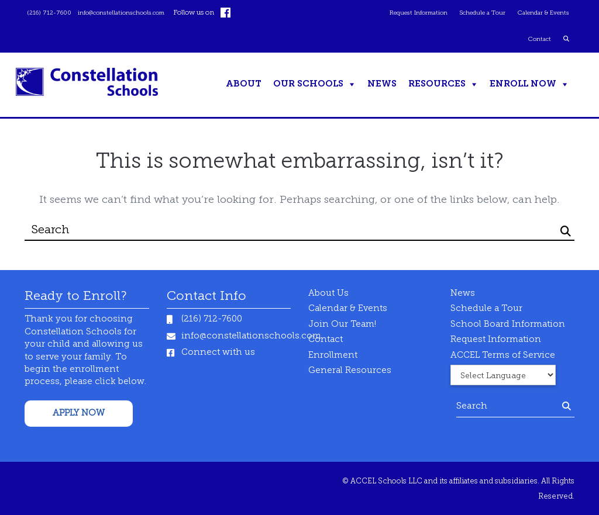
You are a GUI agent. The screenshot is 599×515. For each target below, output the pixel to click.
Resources (437, 84)
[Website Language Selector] (503, 375)
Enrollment (332, 355)
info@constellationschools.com (134, 12)
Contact (537, 39)
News (382, 84)
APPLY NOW (79, 413)
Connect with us (218, 352)
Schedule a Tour (471, 12)
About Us (328, 293)
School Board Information (507, 324)
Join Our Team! (342, 324)
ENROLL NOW (523, 84)
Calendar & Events (539, 12)
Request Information (400, 12)
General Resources (349, 371)
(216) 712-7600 (52, 12)
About (243, 84)
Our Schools (308, 84)
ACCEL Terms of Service (502, 355)
